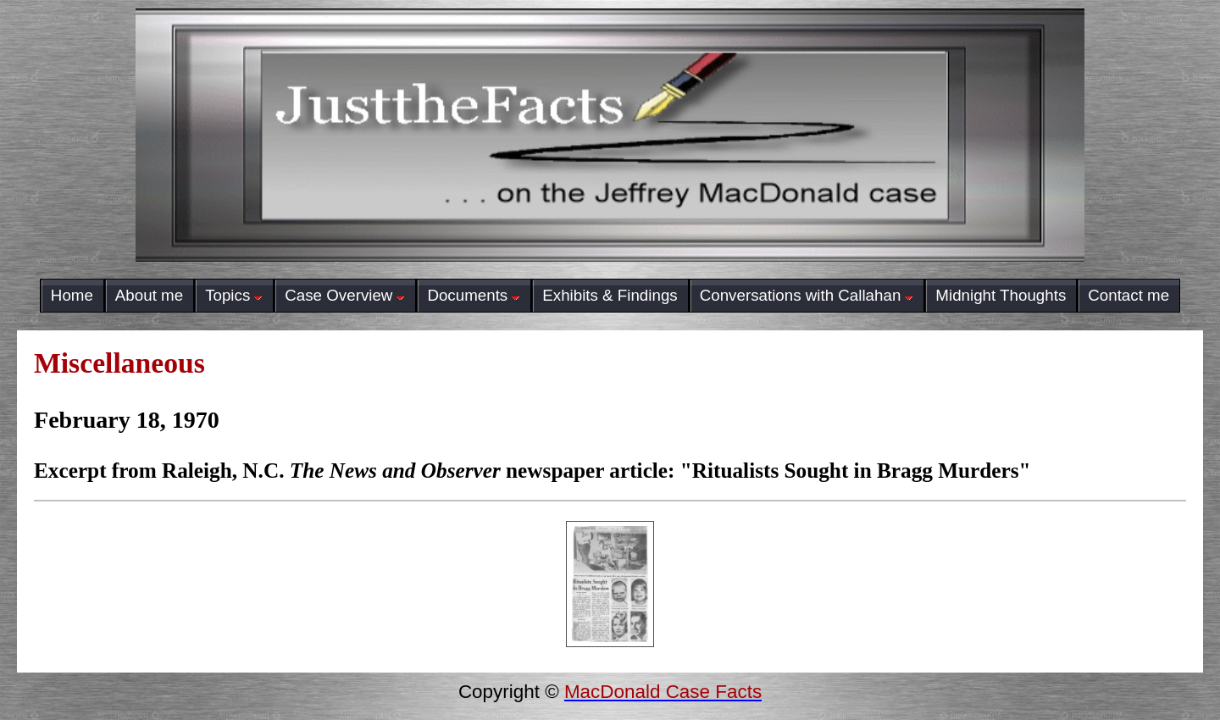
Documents (473, 295)
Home (72, 295)
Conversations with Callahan (807, 295)
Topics (234, 295)
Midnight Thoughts (1000, 295)
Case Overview (345, 295)
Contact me (1128, 295)
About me (149, 295)
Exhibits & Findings (609, 295)
